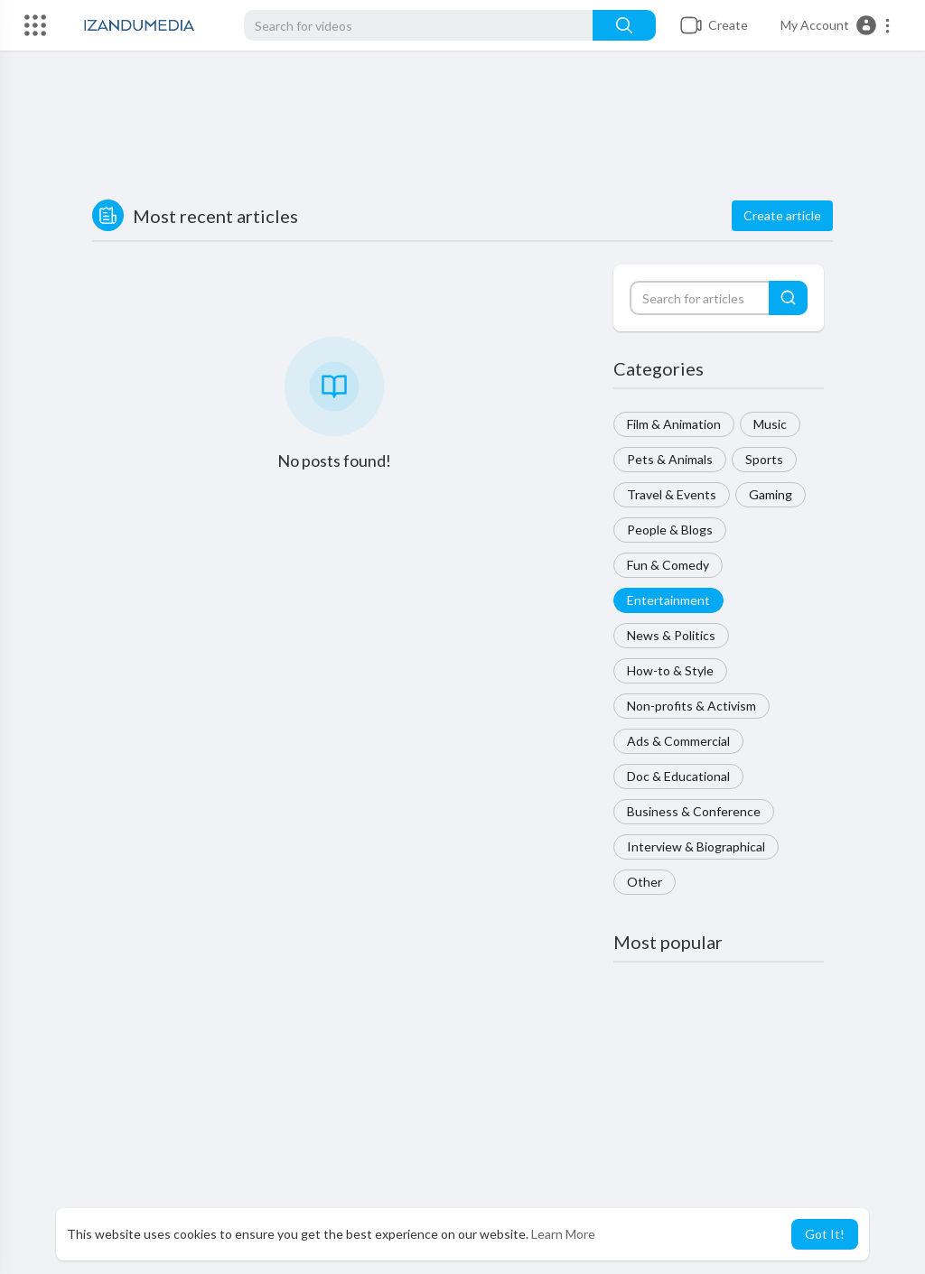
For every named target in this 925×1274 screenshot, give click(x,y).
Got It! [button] (825, 1233)
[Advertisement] (462, 127)
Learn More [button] (563, 1233)
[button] (836, 25)
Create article (782, 215)
